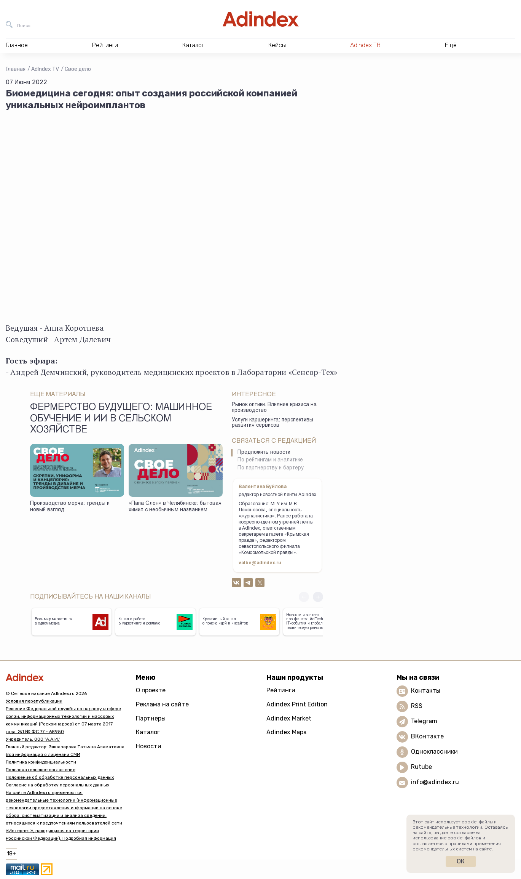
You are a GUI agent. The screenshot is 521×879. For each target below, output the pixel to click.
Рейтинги (280, 690)
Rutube (421, 766)
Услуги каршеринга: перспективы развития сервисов (272, 423)
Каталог (148, 732)
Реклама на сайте (162, 704)
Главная (15, 69)
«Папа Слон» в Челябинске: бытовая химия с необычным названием (175, 507)
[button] (318, 597)
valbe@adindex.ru (260, 563)
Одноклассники (434, 751)
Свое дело (78, 69)
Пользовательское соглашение (40, 769)
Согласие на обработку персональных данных (57, 785)
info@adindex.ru (435, 782)
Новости (148, 746)
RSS (416, 705)
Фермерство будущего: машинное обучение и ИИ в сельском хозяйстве (121, 419)
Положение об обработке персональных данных (60, 777)
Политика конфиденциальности (41, 762)
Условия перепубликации (34, 701)
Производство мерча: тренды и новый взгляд (70, 507)
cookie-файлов (464, 838)
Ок (461, 861)
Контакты (425, 690)
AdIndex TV (45, 69)
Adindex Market (288, 718)
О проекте (151, 690)
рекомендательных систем (442, 849)
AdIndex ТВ (365, 45)
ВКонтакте (427, 736)
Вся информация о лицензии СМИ (43, 754)
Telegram (424, 721)
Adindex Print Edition (297, 704)
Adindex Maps (286, 732)
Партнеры (151, 718)
